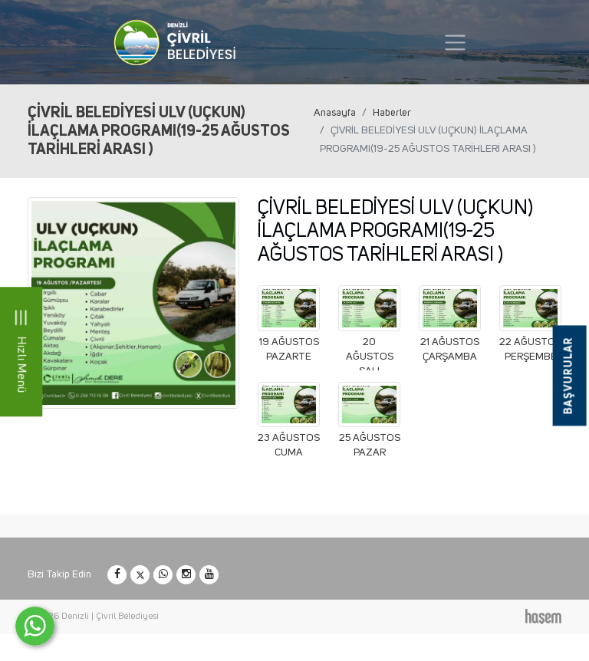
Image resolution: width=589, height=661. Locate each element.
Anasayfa (335, 112)
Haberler (392, 112)
